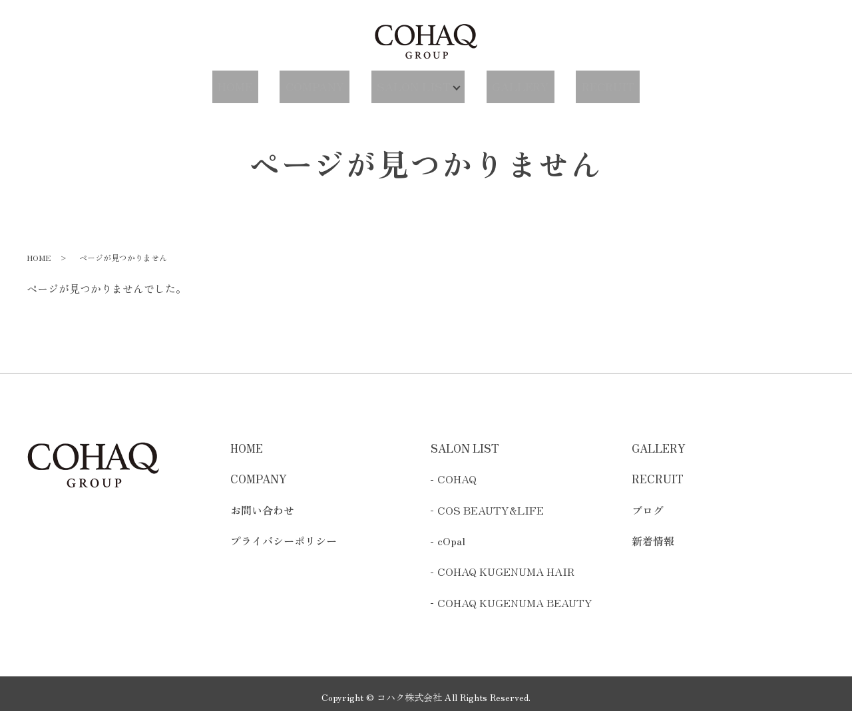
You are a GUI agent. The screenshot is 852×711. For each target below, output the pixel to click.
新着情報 (653, 534)
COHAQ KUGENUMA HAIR (505, 565)
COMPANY (321, 82)
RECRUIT (594, 82)
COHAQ (457, 472)
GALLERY (515, 82)
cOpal (451, 534)
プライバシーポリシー (283, 534)
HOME (249, 82)
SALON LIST (410, 82)
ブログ (648, 503)
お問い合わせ (262, 503)
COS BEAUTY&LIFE (490, 503)
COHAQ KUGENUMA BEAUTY (514, 596)
